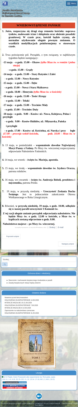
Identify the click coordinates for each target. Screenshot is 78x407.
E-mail (59, 227)
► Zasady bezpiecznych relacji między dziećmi (23, 283)
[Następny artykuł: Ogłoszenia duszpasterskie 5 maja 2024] (67, 244)
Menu (71, 3)
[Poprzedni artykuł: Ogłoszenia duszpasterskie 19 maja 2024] (11, 236)
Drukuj (51, 227)
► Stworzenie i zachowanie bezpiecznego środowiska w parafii (29, 280)
